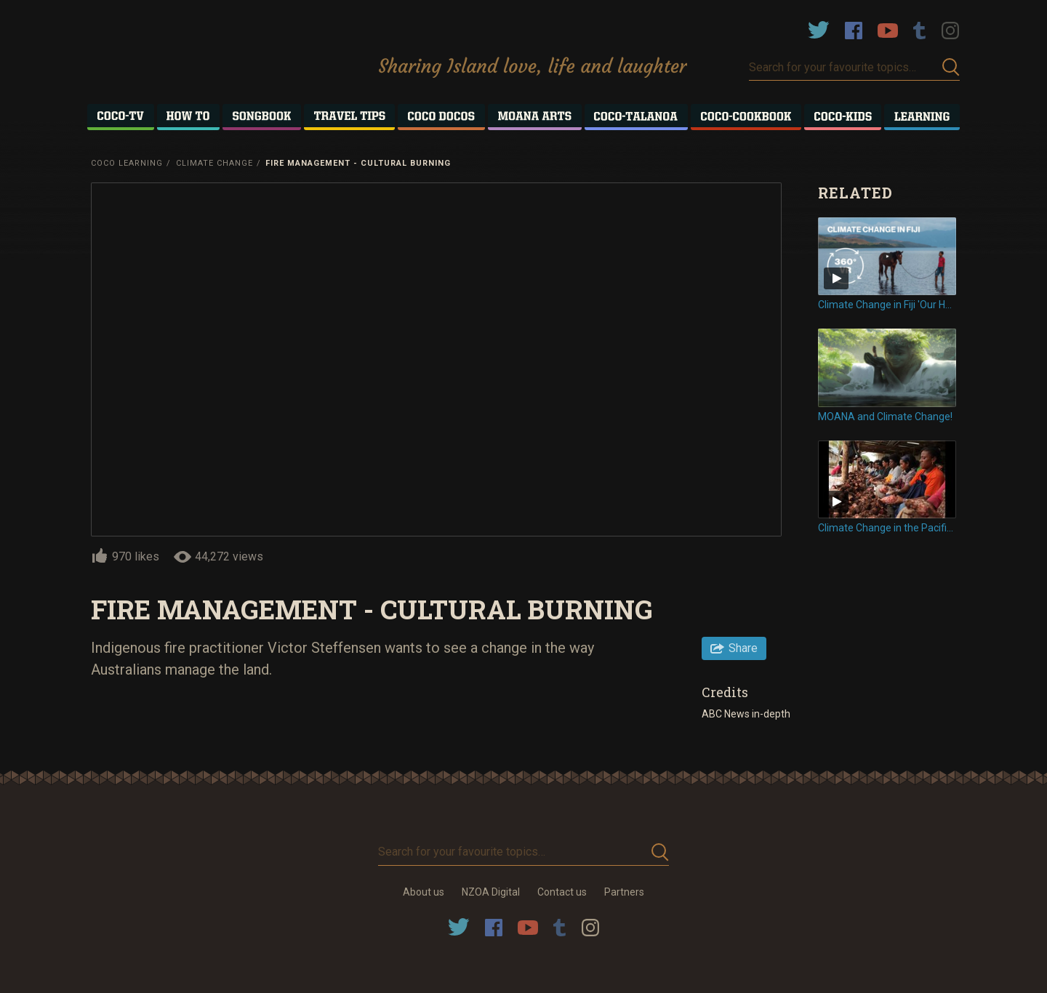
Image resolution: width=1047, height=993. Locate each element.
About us (423, 892)
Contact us (562, 892)
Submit (951, 67)
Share (743, 648)
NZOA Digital (491, 892)
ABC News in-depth (747, 714)
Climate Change (214, 163)
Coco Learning (127, 163)
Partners (624, 892)
